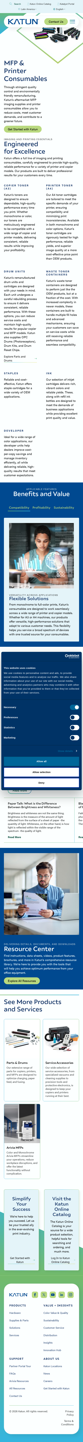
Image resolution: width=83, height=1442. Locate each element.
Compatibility (19, 507)
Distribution (50, 1335)
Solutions (14, 1328)
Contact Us (56, 21)
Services (14, 1335)
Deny (41, 782)
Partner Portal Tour (20, 1366)
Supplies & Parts (19, 1320)
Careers (47, 1381)
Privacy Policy (69, 1412)
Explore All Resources (22, 981)
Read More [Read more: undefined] (20, 790)
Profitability (41, 507)
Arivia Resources (19, 1381)
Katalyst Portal (65, 4)
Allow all (41, 761)
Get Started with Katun (23, 129)
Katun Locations (52, 1366)
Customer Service (53, 1328)
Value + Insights (58, 1305)
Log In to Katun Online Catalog (63, 1260)
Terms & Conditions (67, 1422)
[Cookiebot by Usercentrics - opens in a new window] (65, 656)
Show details (65, 751)
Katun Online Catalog (39, 4)
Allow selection (42, 772)
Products (17, 1305)
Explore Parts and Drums (20, 358)
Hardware (15, 1313)
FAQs (12, 1373)
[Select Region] (27, 9)
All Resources (17, 1388)
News (46, 1373)
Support (16, 1358)
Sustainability (64, 507)
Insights (48, 1342)
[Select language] (59, 9)
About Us (51, 1358)
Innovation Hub (52, 1350)
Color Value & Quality (55, 1313)
